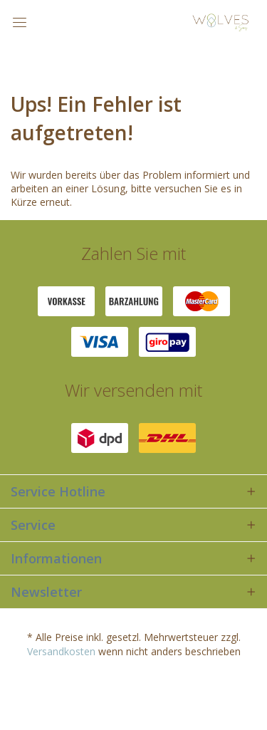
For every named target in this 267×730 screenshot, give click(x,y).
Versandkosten (61, 651)
